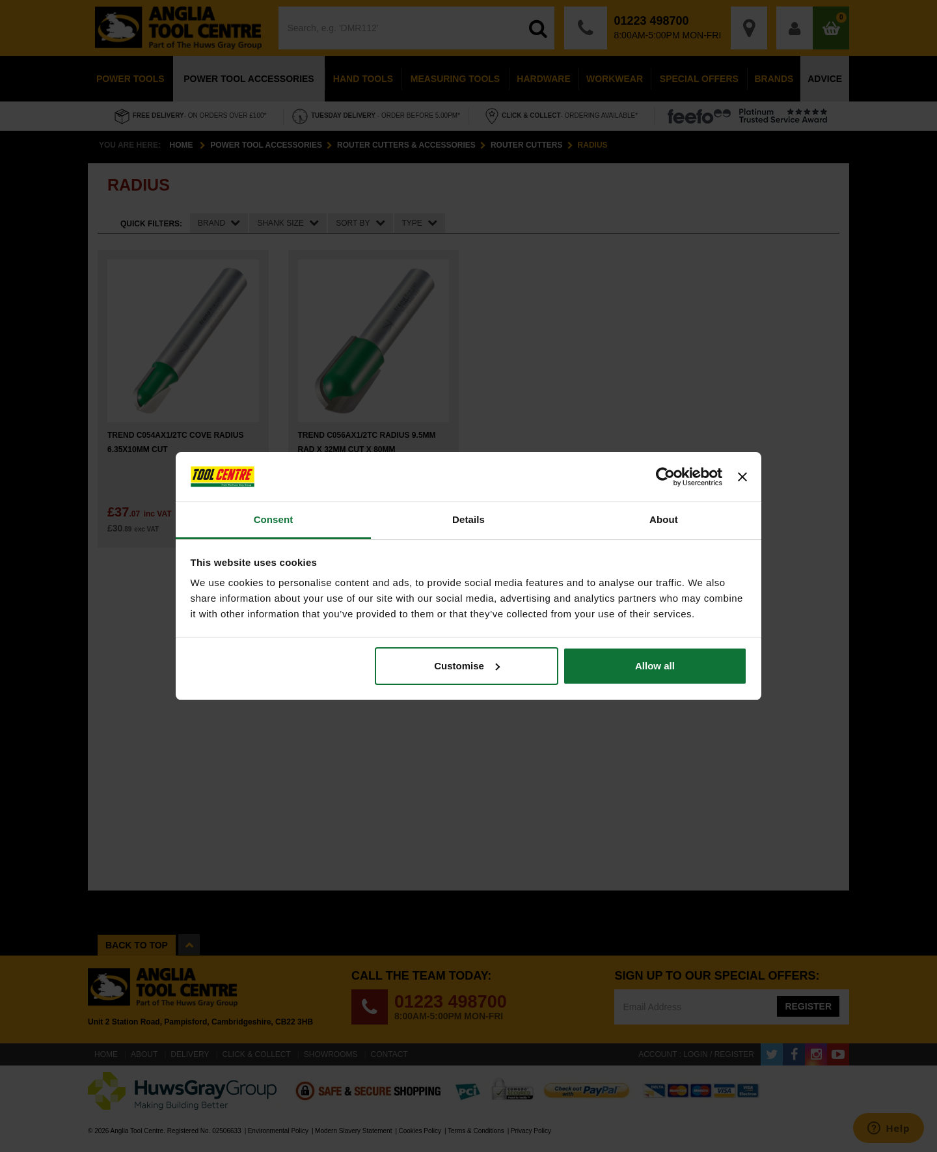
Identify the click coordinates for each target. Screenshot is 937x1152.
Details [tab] (468, 519)
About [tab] (663, 519)
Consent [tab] (273, 519)
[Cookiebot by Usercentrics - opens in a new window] (665, 477)
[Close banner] (742, 476)
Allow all (655, 665)
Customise (467, 665)
